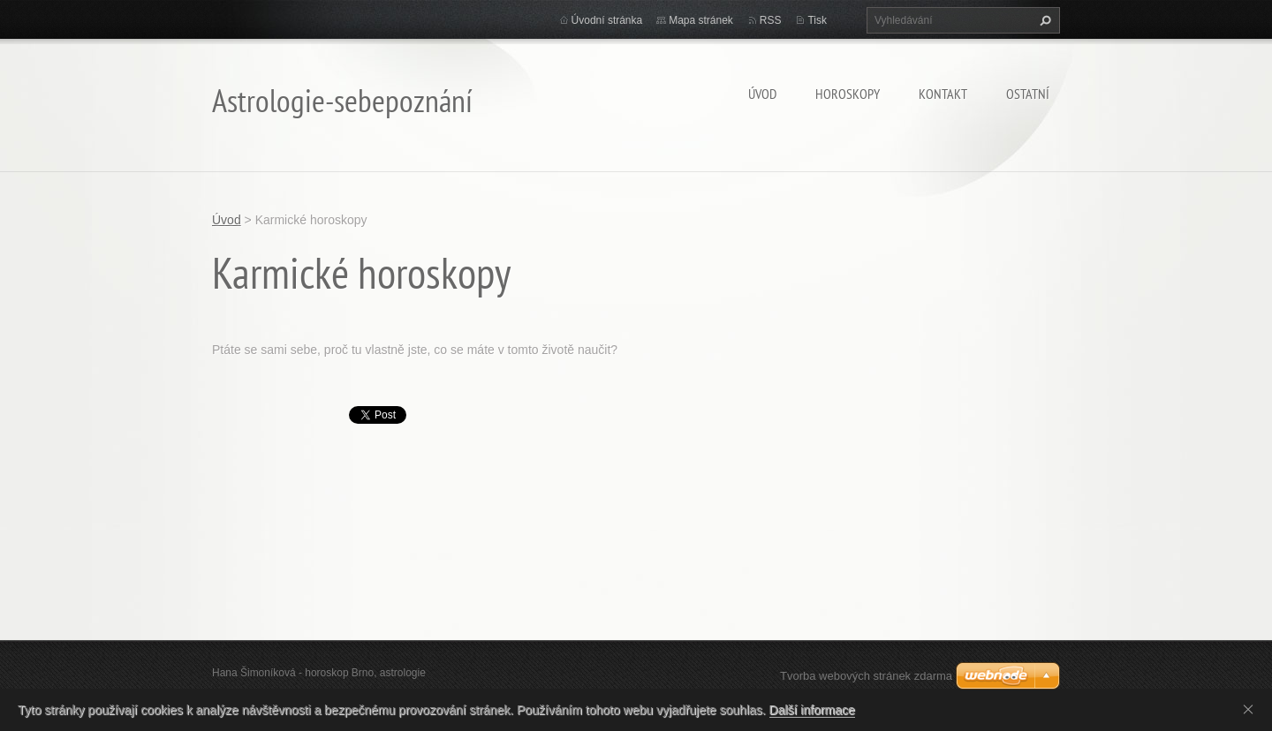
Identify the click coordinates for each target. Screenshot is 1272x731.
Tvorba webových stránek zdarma (866, 675)
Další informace (812, 710)
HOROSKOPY (847, 93)
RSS (771, 20)
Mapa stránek (701, 20)
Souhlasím (1251, 709)
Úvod (762, 93)
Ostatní (1027, 93)
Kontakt (943, 93)
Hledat (1043, 20)
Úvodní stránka (607, 20)
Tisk (817, 20)
